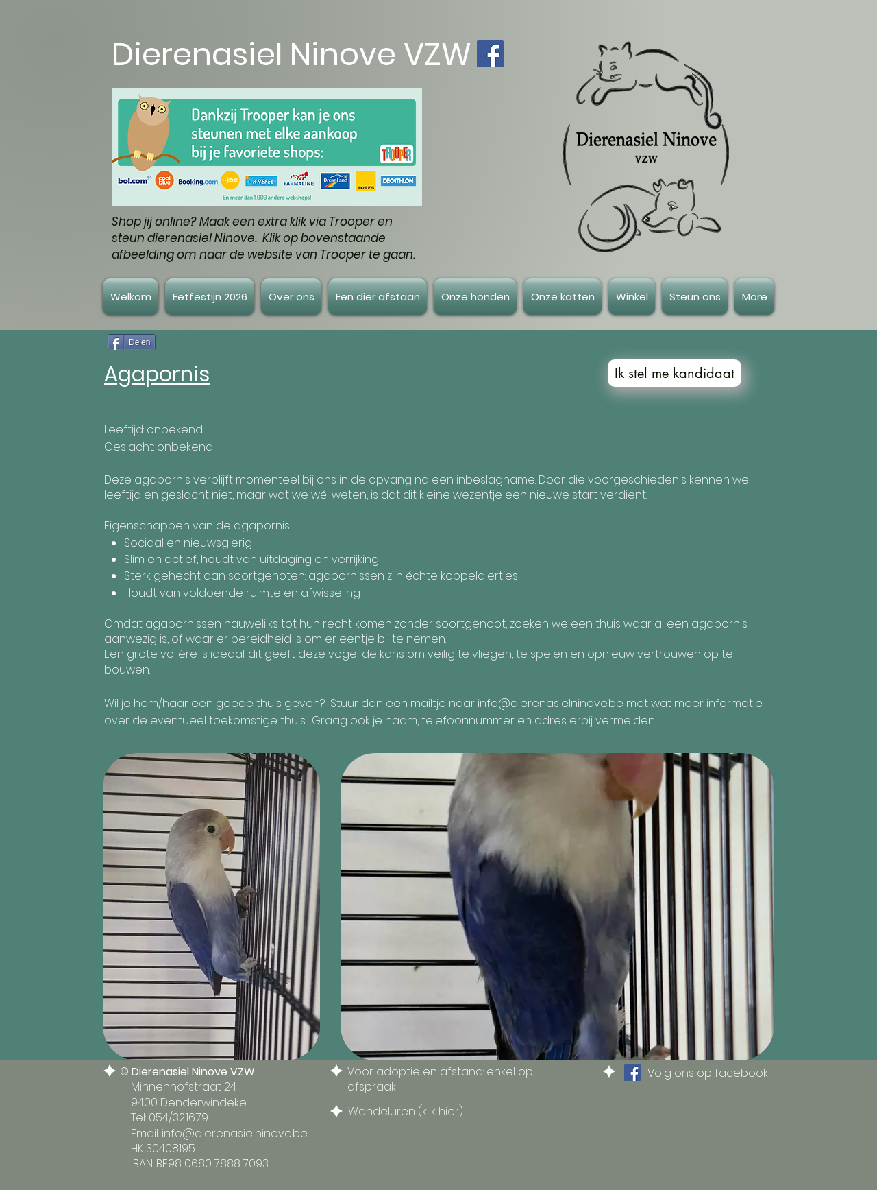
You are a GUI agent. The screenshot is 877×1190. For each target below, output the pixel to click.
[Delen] (132, 342)
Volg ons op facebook (707, 1073)
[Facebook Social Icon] (490, 53)
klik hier (440, 1111)
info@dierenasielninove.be (550, 703)
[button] (291, 296)
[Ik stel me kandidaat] (674, 373)
